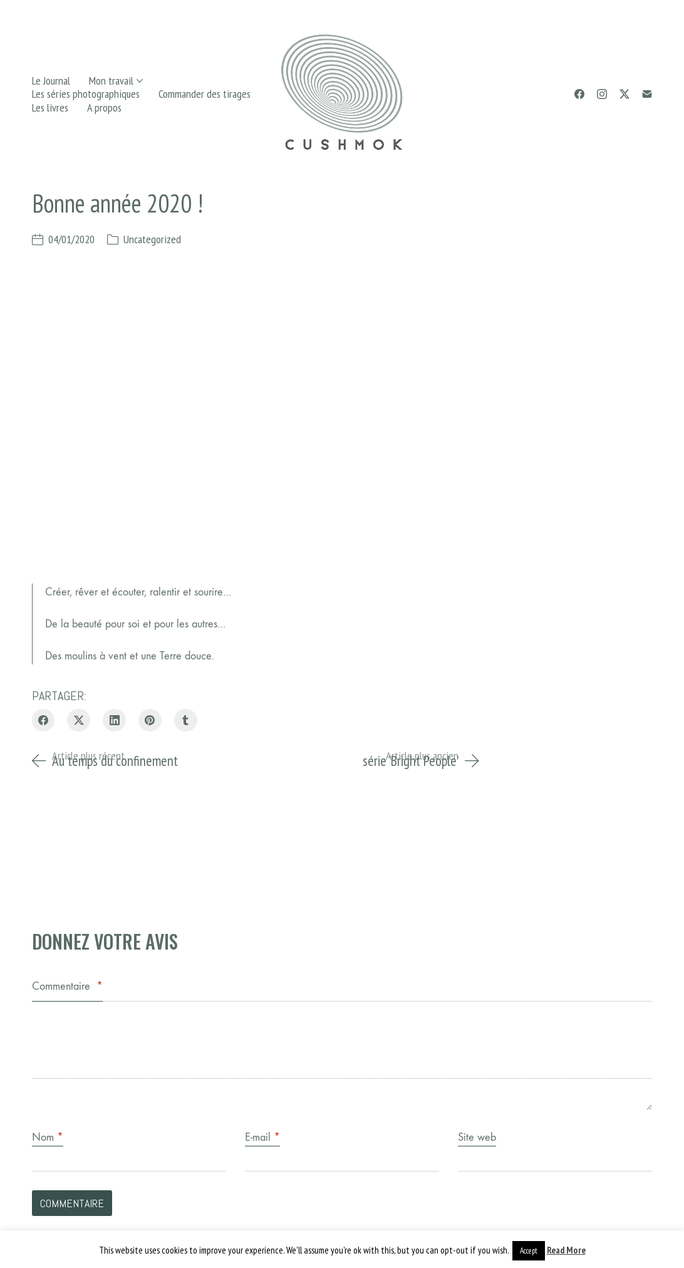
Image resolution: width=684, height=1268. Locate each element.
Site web (477, 1137)
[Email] (647, 94)
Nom (47, 1137)
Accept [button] (528, 1250)
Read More (566, 1250)
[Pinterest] (150, 720)
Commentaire (67, 986)
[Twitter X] (624, 94)
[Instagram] (602, 94)
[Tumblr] (185, 720)
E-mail (262, 1137)
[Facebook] (579, 94)
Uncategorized (152, 239)
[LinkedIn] (114, 720)
